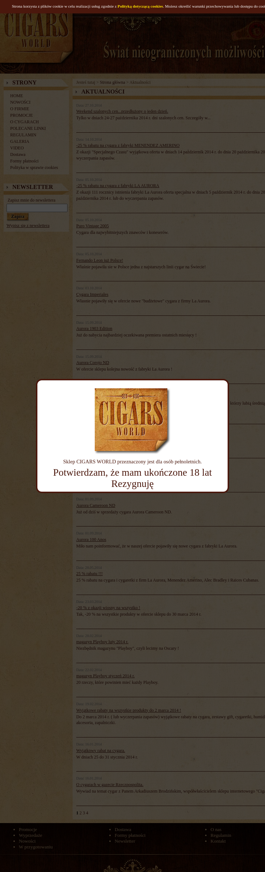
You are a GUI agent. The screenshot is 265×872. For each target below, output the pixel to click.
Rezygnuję (132, 483)
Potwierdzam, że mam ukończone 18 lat (132, 472)
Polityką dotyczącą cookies (140, 6)
